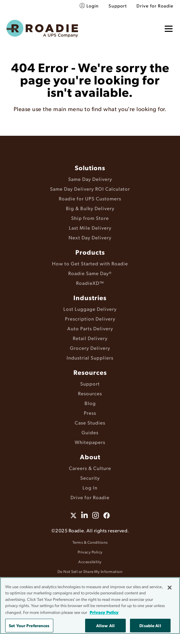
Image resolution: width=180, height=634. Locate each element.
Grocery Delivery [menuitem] (90, 348)
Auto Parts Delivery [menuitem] (90, 328)
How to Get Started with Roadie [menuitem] (90, 263)
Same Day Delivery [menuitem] (90, 179)
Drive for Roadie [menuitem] (155, 5)
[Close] (169, 587)
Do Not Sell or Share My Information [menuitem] (90, 571)
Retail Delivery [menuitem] (90, 338)
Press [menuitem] (90, 413)
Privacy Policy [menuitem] (90, 552)
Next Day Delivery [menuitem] (90, 237)
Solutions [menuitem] (90, 167)
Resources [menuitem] (90, 372)
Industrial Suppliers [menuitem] (90, 357)
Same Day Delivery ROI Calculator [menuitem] (90, 188)
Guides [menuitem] (90, 432)
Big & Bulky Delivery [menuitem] (90, 208)
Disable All (150, 625)
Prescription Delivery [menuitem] (90, 318)
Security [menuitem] (90, 478)
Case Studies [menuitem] (90, 422)
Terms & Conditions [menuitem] (90, 542)
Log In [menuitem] (90, 487)
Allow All (105, 625)
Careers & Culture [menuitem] (90, 468)
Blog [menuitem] (90, 403)
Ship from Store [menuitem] (90, 218)
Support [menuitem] (118, 5)
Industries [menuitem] (90, 297)
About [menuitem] (90, 456)
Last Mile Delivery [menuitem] (90, 227)
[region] (90, 605)
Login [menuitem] (92, 5)
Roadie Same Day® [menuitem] (90, 273)
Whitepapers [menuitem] (90, 442)
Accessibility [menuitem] (90, 561)
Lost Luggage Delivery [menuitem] (90, 309)
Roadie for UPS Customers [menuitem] (90, 198)
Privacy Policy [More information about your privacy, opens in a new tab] (104, 612)
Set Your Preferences (29, 625)
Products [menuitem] (90, 252)
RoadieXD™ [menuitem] (90, 283)
